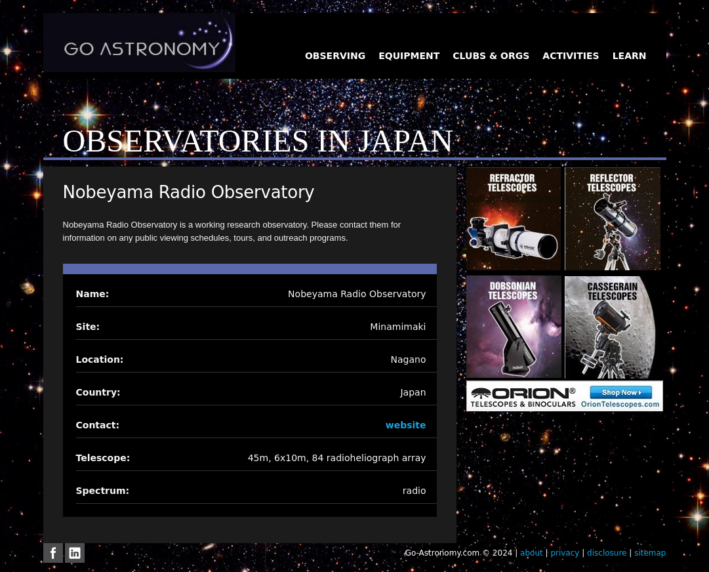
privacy (564, 553)
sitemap (650, 553)
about (531, 553)
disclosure (606, 553)
